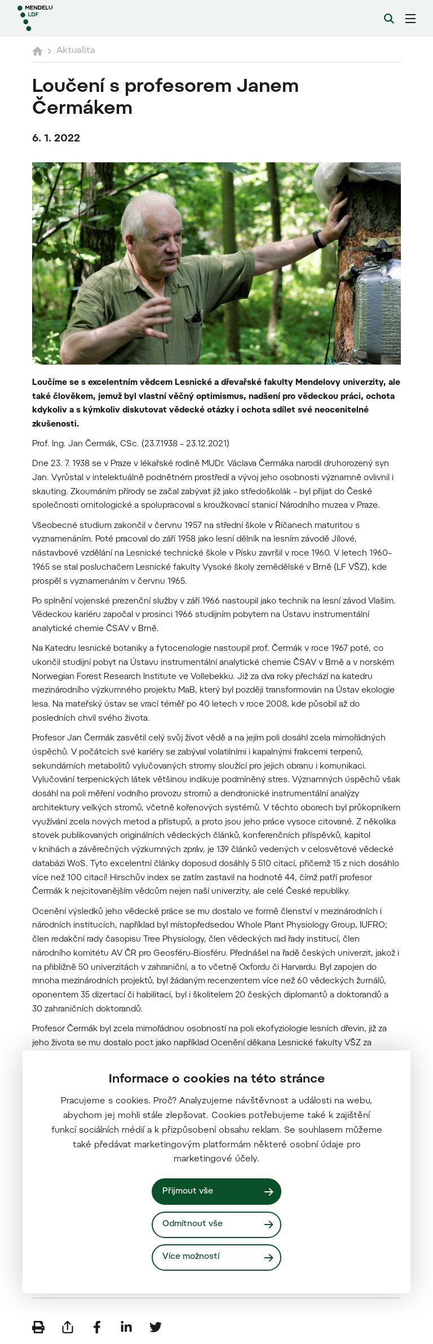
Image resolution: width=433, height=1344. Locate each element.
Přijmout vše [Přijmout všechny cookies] (187, 1191)
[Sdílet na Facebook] (97, 1327)
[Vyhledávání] (389, 19)
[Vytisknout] (38, 1327)
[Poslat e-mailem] (67, 1327)
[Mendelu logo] (77, 18)
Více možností (190, 1257)
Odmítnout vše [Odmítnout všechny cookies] (192, 1224)
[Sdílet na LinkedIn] (126, 1327)
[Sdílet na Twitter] (155, 1327)
